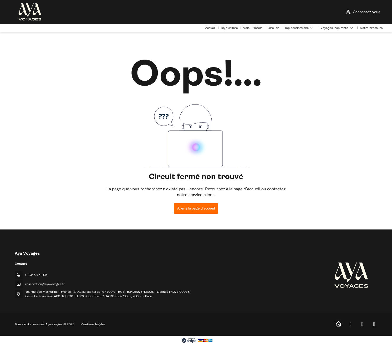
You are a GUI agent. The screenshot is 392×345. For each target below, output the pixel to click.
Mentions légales (92, 324)
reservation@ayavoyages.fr (45, 284)
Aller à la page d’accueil (196, 208)
